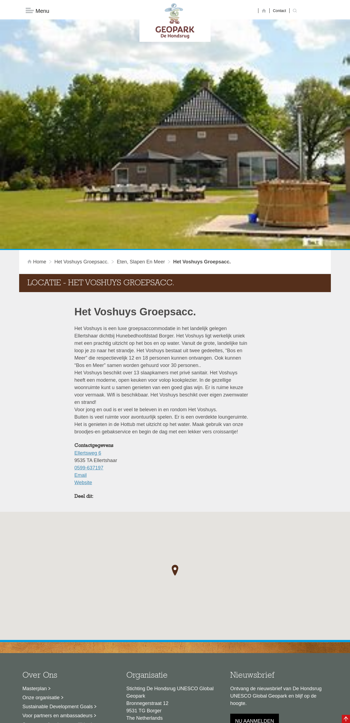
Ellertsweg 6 (87, 387)
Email (80, 410)
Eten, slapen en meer (141, 196)
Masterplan (34, 623)
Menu (37, 11)
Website (83, 417)
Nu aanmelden (254, 656)
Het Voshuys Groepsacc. (81, 196)
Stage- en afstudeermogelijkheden (59, 659)
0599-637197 (88, 402)
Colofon (143, 716)
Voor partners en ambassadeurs (57, 650)
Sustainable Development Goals (57, 641)
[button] (175, 505)
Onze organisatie (41, 632)
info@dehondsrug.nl (148, 672)
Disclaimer (123, 716)
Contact (279, 10)
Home (37, 196)
